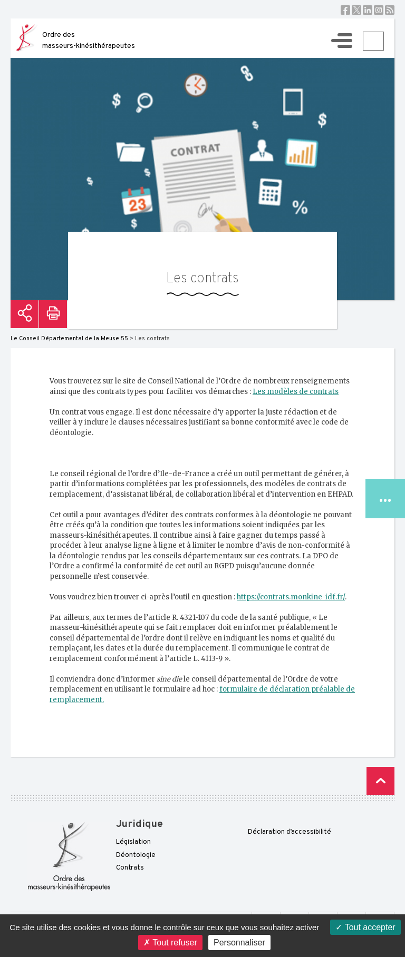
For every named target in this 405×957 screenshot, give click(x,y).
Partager (24, 314)
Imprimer (53, 314)
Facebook (345, 10)
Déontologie (136, 855)
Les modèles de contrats (296, 391)
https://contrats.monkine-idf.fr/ (291, 597)
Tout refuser (170, 942)
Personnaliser (239, 942)
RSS (389, 10)
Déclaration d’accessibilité (289, 832)
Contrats (130, 868)
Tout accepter (365, 927)
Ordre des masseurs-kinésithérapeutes (88, 41)
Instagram (378, 10)
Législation (133, 842)
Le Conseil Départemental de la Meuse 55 (69, 338)
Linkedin (367, 10)
